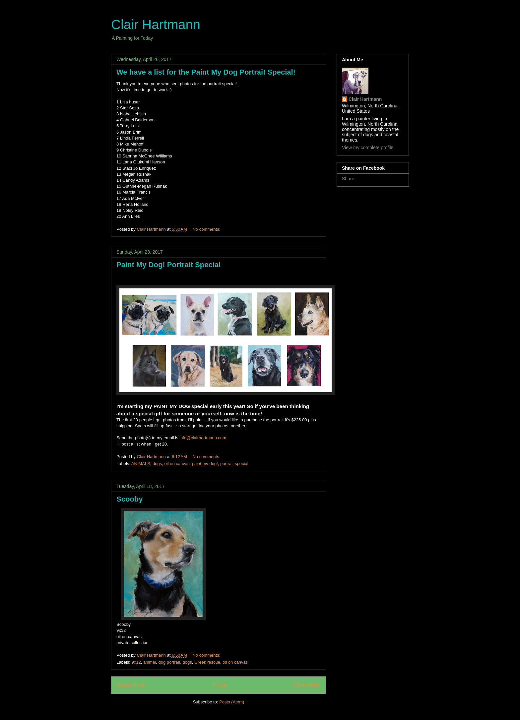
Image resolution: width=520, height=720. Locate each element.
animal (149, 662)
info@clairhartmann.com (202, 437)
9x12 (136, 662)
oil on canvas (177, 463)
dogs (157, 463)
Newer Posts (131, 685)
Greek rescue (207, 662)
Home (220, 685)
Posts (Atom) (231, 701)
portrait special (234, 463)
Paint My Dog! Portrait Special (168, 265)
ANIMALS (140, 463)
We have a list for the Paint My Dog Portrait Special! (205, 72)
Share (348, 178)
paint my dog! (205, 463)
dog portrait (169, 662)
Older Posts (307, 685)
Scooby (129, 499)
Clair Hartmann (155, 24)
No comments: (206, 229)
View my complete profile (367, 147)
